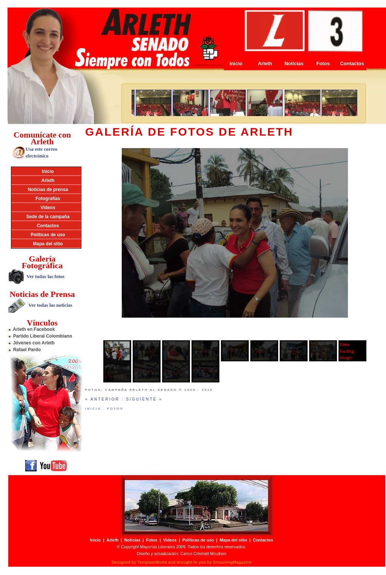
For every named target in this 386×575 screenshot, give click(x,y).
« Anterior (102, 399)
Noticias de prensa (48, 189)
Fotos (322, 63)
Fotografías (47, 198)
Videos (47, 207)
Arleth (265, 63)
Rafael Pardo (24, 349)
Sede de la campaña (48, 216)
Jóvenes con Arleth (31, 343)
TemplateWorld (152, 562)
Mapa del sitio (48, 243)
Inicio (236, 63)
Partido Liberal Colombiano (40, 336)
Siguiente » (144, 399)
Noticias (294, 63)
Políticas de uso (48, 234)
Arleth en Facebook (31, 329)
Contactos (352, 63)
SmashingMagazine (232, 562)
